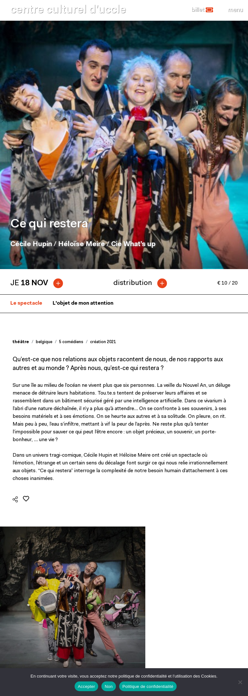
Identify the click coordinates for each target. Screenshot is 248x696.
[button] (202, 10)
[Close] (235, 10)
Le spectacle (26, 303)
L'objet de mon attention (83, 303)
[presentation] (11, 148)
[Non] (240, 682)
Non (109, 686)
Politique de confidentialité (147, 686)
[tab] (39, 283)
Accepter (86, 686)
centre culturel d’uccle (68, 10)
